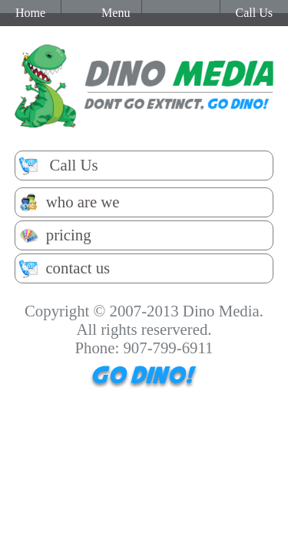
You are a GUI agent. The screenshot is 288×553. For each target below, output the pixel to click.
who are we (69, 202)
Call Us (58, 165)
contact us (64, 268)
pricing (55, 235)
